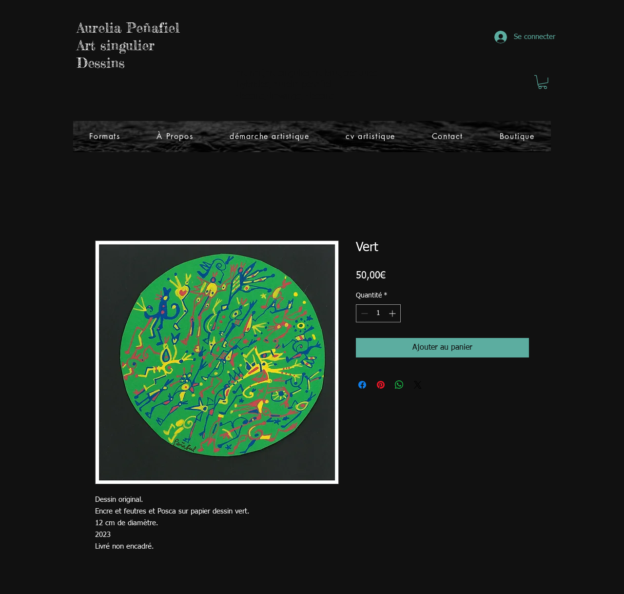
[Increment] (393, 313)
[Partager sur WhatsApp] (399, 385)
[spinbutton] (378, 313)
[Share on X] (418, 385)
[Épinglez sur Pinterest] (381, 385)
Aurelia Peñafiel (128, 28)
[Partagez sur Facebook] (362, 385)
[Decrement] (363, 313)
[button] (542, 82)
